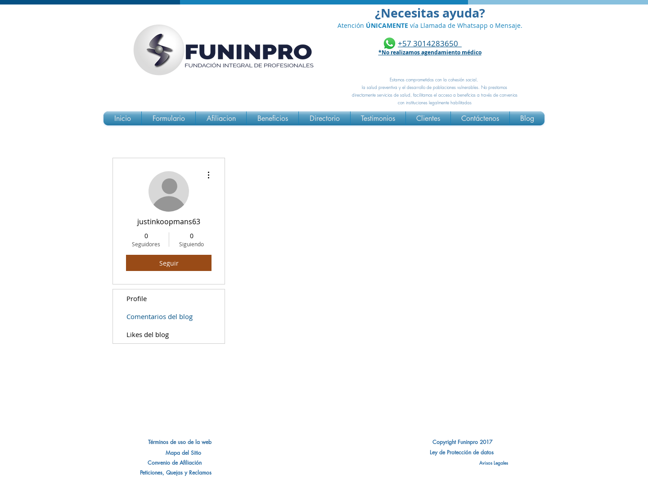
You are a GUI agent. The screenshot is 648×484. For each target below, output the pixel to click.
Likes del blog (147, 334)
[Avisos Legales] (461, 463)
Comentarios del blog (159, 316)
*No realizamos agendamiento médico (430, 52)
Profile (136, 298)
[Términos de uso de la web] (180, 442)
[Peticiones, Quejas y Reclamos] (175, 473)
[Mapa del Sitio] (183, 453)
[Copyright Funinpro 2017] (462, 442)
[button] (174, 463)
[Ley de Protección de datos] (461, 452)
